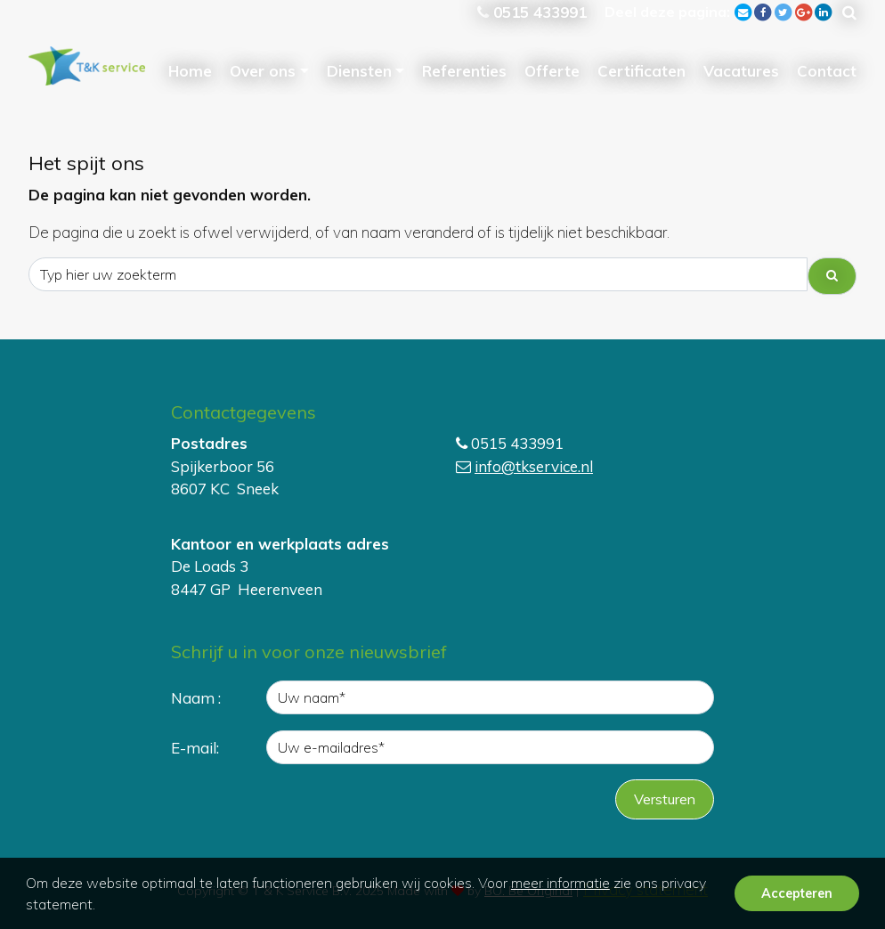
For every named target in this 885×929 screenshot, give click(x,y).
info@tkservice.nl (534, 466)
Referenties (464, 70)
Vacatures (741, 70)
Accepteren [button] (796, 893)
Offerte (552, 70)
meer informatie (560, 883)
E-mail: (195, 747)
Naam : (196, 698)
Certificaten (641, 70)
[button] (101, 906)
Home (190, 70)
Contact (827, 70)
